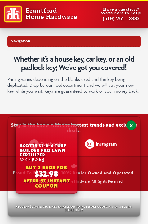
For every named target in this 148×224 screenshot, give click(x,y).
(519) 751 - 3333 (121, 18)
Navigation (20, 41)
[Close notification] (131, 125)
